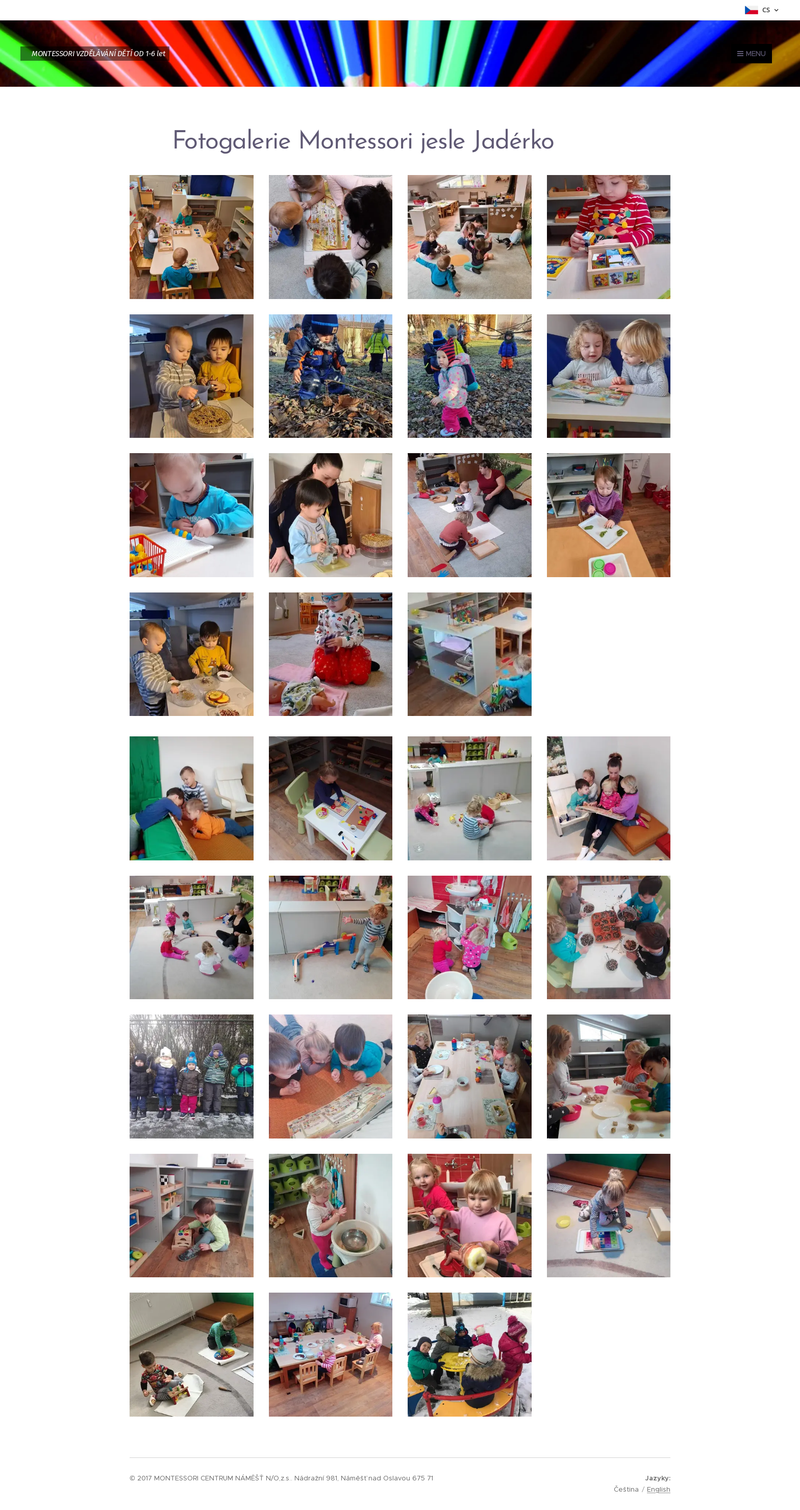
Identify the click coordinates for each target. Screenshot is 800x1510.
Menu (751, 53)
